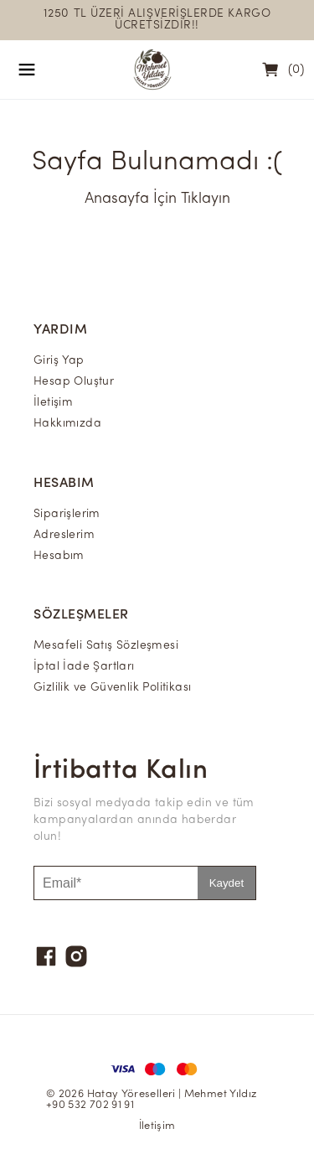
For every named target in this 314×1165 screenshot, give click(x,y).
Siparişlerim (66, 514)
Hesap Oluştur (73, 381)
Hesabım (59, 556)
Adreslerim (64, 535)
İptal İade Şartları (84, 666)
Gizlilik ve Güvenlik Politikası (112, 687)
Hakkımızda (67, 423)
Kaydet (227, 883)
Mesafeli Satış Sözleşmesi (105, 645)
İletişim (53, 402)
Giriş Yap (59, 361)
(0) (296, 70)
